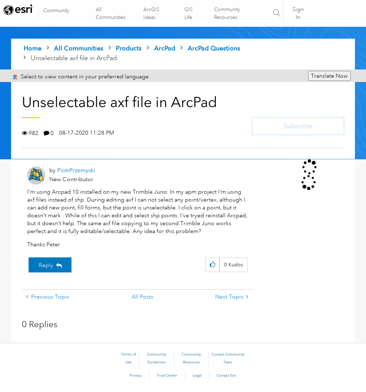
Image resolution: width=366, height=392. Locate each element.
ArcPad (164, 48)
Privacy (136, 375)
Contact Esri (226, 375)
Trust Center (167, 375)
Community (56, 10)
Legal (197, 375)
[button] (212, 265)
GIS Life (188, 13)
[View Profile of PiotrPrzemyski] (76, 170)
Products (129, 48)
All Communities (111, 13)
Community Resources (227, 13)
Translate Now (329, 75)
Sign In (298, 13)
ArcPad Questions (214, 48)
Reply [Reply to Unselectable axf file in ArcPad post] (46, 265)
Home (32, 48)
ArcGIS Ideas (152, 13)
